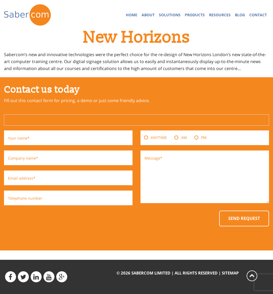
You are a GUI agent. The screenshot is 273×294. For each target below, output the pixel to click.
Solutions (169, 14)
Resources (220, 14)
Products (195, 14)
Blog (240, 14)
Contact (258, 14)
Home (131, 14)
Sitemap (230, 273)
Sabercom (34, 15)
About (148, 14)
